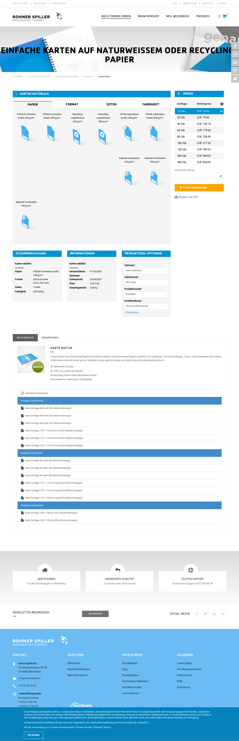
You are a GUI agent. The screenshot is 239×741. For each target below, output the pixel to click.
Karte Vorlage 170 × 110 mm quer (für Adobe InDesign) (51, 482)
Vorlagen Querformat (31, 453)
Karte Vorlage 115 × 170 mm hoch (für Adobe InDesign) (51, 438)
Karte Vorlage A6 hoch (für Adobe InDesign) (45, 408)
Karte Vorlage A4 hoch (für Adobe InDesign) (45, 423)
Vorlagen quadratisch (31, 505)
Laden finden (184, 663)
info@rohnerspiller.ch (29, 678)
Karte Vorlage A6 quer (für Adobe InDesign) (45, 460)
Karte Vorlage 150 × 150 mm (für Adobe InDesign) (48, 520)
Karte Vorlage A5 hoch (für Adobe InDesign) (45, 415)
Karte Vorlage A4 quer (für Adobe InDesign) (45, 475)
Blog (124, 669)
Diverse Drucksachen (67, 76)
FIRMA (222, 3)
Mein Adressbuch (78, 675)
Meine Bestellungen (79, 669)
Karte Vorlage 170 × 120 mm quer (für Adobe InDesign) (51, 497)
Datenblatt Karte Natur (34, 393)
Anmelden (59, 3)
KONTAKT (208, 3)
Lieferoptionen (130, 693)
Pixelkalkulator (130, 675)
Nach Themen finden (39, 76)
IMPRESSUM (190, 3)
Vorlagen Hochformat (31, 400)
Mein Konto (20, 3)
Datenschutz (184, 675)
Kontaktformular (132, 687)
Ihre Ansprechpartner (189, 669)
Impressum (183, 687)
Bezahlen (40, 3)
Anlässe (88, 76)
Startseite (18, 76)
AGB (175, 3)
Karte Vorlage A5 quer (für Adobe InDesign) (45, 468)
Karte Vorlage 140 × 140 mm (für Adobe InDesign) (48, 512)
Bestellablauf (130, 663)
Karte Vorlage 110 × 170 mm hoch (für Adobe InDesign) (51, 430)
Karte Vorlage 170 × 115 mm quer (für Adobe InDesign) (51, 490)
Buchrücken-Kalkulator (135, 681)
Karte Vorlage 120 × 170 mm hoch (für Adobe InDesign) (51, 445)
